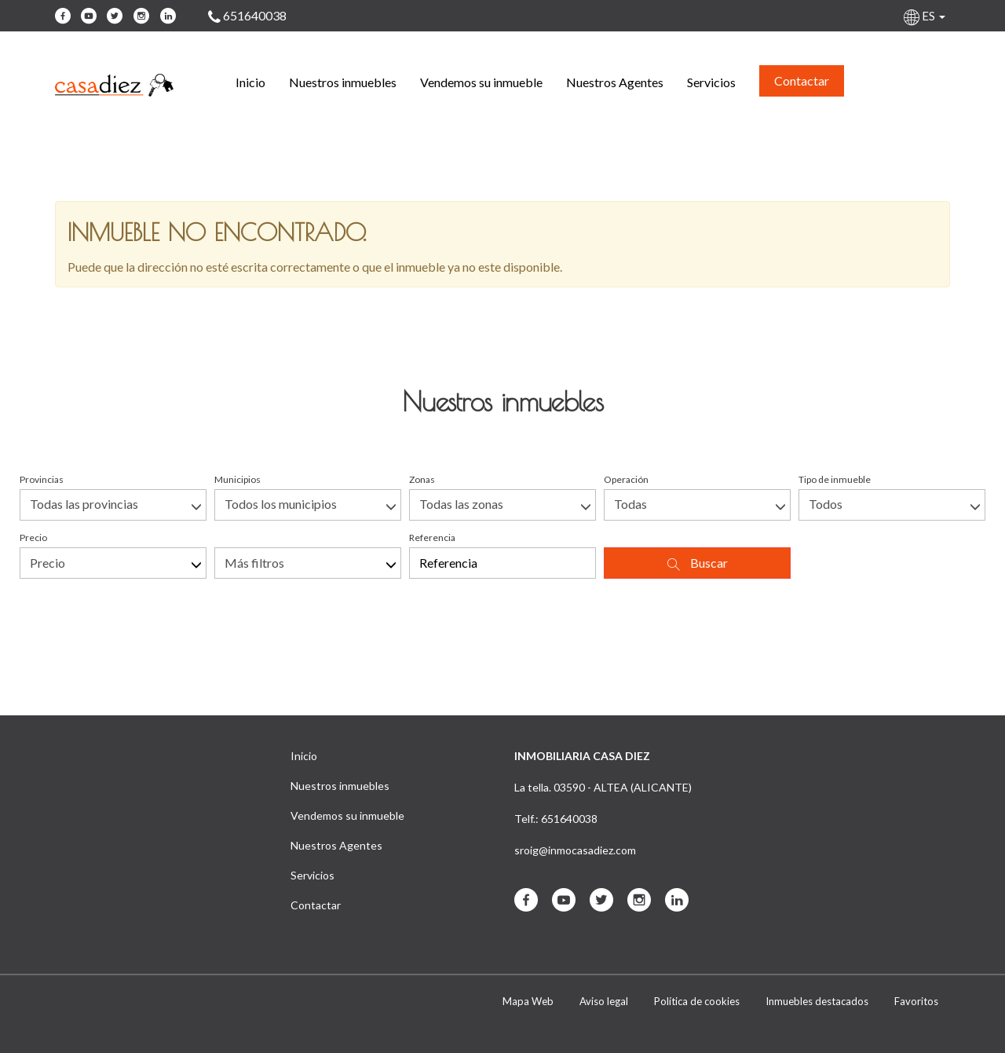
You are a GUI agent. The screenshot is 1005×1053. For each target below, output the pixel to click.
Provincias (42, 479)
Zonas (422, 479)
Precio (33, 537)
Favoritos (916, 1001)
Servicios (711, 82)
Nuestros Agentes (614, 82)
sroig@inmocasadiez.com (575, 850)
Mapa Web (528, 1001)
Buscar (697, 563)
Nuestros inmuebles (343, 82)
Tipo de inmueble (835, 479)
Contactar (801, 80)
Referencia (432, 537)
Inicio (250, 82)
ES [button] (926, 16)
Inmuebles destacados (817, 1001)
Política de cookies (697, 1001)
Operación (626, 479)
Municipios (237, 479)
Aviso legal (603, 1001)
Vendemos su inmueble (481, 82)
